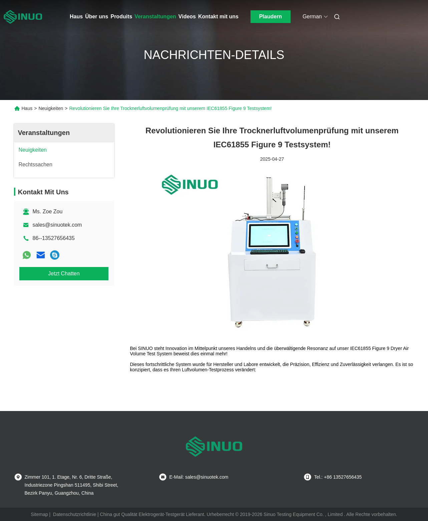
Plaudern (270, 16)
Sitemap (39, 514)
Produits (121, 16)
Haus (76, 16)
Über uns (96, 16)
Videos (187, 16)
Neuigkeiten (50, 108)
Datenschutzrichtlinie (74, 514)
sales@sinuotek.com (57, 225)
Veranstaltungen (155, 16)
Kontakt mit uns (218, 16)
